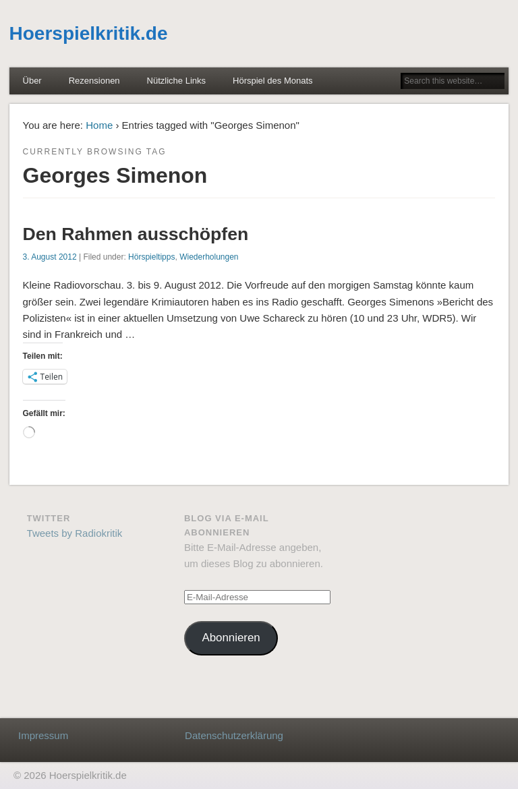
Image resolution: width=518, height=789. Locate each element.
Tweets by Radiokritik (75, 533)
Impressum (43, 735)
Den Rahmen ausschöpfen (136, 234)
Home (99, 125)
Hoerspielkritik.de (88, 33)
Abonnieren (231, 637)
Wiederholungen (208, 257)
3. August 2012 (50, 257)
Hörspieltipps (151, 257)
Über (32, 81)
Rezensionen (94, 81)
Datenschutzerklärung (234, 735)
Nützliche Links (176, 81)
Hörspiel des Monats (273, 81)
